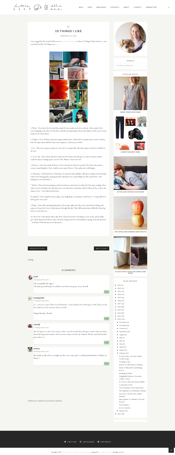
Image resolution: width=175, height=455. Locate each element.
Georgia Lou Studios (105, 452)
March (121, 350)
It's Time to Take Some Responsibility (132, 382)
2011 (119, 414)
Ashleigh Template (85, 452)
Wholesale (101, 7)
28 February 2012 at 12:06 (41, 351)
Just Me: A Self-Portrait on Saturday (131, 365)
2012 (119, 319)
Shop (90, 7)
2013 (119, 316)
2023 (119, 285)
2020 (119, 294)
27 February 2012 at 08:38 (41, 301)
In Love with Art (124, 408)
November (123, 325)
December (123, 322)
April (121, 347)
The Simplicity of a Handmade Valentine (132, 391)
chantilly (37, 324)
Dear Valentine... (124, 405)
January (122, 411)
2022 (119, 288)
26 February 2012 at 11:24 (41, 280)
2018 (119, 301)
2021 (119, 291)
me (68, 26)
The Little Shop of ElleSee (70, 452)
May (121, 344)
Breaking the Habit (125, 373)
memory (37, 348)
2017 (119, 304)
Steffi (36, 277)
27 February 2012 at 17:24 (41, 327)
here (57, 44)
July (120, 338)
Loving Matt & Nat (125, 385)
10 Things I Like (124, 362)
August (122, 335)
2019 (119, 297)
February (122, 353)
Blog (81, 7)
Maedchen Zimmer (68, 41)
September (123, 331)
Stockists (114, 7)
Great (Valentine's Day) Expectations (131, 388)
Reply (106, 292)
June (121, 341)
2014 (119, 313)
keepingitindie (39, 298)
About (126, 7)
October (122, 328)
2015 (119, 310)
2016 (119, 307)
